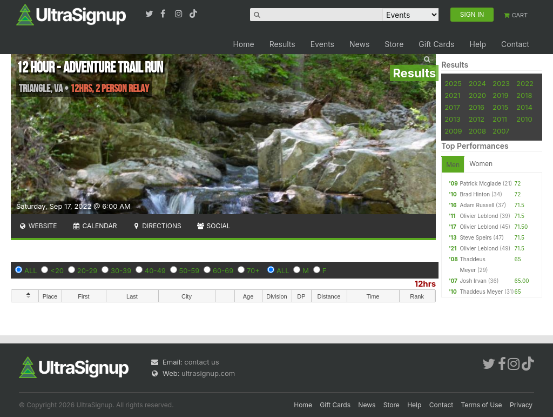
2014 (524, 107)
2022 (525, 83)
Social (214, 226)
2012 (476, 119)
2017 (452, 107)
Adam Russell (477, 205)
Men (453, 165)
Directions (156, 226)
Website (37, 226)
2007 (501, 131)
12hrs (425, 284)
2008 (477, 131)
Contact (515, 44)
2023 (501, 83)
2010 (524, 119)
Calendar (94, 226)
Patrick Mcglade (480, 183)
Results (282, 44)
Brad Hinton (475, 194)
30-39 (121, 270)
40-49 (155, 270)
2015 (500, 107)
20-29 (87, 270)
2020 (477, 95)
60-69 (223, 270)
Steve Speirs (475, 237)
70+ (253, 270)
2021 (452, 95)
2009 (453, 131)
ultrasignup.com (208, 373)
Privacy (521, 405)
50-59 (189, 270)
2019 (500, 95)
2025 (453, 83)
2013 (452, 119)
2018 (524, 95)
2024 (477, 83)
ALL (30, 270)
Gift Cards (436, 44)
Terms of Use (481, 405)
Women (481, 164)
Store (394, 44)
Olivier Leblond (479, 216)
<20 (57, 270)
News (359, 44)
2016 (476, 107)
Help (477, 44)
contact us (201, 362)
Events (322, 44)
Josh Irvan (473, 280)
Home (243, 44)
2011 (500, 119)
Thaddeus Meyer (481, 291)
